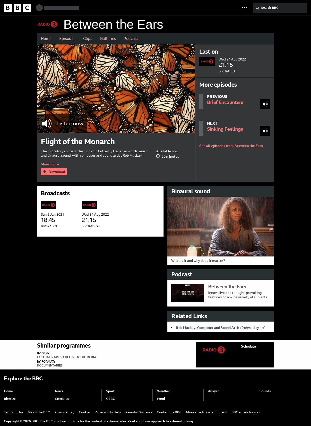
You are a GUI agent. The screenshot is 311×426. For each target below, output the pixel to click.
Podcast (131, 38)
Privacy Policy (64, 412)
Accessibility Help (108, 412)
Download (57, 172)
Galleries (108, 38)
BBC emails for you (246, 412)
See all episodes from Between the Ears (231, 146)
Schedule (248, 346)
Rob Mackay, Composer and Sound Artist (208, 328)
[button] (244, 8)
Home (46, 38)
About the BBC (39, 412)
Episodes (67, 38)
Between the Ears (113, 24)
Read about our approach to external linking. (161, 421)
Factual (44, 357)
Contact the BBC (169, 412)
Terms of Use (13, 412)
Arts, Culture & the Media (75, 357)
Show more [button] (50, 164)
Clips (87, 38)
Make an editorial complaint (206, 412)
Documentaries (49, 365)
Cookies (85, 412)
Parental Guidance (138, 412)
